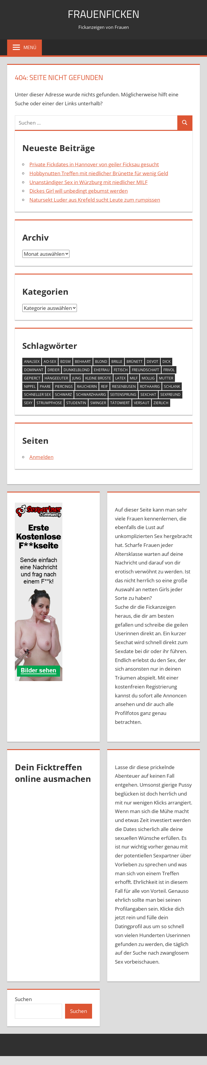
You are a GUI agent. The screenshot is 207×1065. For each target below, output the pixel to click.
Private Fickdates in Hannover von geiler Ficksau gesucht (94, 164)
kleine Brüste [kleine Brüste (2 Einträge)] (98, 378)
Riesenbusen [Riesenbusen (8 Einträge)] (124, 386)
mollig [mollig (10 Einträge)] (148, 378)
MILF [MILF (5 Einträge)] (134, 378)
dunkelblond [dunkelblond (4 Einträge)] (77, 369)
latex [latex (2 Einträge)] (120, 378)
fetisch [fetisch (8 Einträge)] (121, 369)
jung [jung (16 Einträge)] (76, 378)
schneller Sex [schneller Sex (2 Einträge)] (37, 394)
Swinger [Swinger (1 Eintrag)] (98, 402)
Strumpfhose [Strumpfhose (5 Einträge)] (49, 402)
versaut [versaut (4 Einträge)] (141, 402)
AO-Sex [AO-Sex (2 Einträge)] (50, 361)
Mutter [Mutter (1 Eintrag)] (166, 378)
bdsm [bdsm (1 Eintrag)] (65, 361)
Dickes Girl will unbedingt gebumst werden (78, 190)
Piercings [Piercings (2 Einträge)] (64, 386)
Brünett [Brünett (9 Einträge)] (135, 361)
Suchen (23, 999)
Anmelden (41, 457)
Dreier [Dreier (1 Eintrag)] (53, 369)
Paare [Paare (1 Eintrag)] (45, 386)
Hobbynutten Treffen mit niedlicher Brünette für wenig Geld (98, 173)
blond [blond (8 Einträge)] (101, 361)
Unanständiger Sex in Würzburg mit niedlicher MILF (88, 182)
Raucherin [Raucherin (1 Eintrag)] (87, 386)
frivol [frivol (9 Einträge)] (169, 369)
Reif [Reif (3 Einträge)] (104, 386)
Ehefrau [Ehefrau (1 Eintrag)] (102, 369)
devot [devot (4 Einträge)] (152, 361)
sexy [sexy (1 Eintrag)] (28, 402)
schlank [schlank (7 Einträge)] (172, 386)
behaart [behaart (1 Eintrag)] (83, 361)
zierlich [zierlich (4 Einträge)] (161, 402)
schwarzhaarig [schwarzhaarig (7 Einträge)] (91, 394)
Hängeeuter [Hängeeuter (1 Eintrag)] (56, 378)
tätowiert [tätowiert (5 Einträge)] (120, 402)
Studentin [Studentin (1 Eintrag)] (76, 402)
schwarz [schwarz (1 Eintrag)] (63, 394)
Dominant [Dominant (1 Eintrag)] (33, 369)
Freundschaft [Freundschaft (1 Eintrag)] (145, 369)
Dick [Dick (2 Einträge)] (166, 361)
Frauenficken (103, 14)
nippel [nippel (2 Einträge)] (30, 386)
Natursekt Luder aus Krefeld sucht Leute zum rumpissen (94, 199)
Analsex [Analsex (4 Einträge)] (31, 361)
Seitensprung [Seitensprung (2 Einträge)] (123, 394)
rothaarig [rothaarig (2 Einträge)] (150, 386)
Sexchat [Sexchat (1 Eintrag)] (148, 394)
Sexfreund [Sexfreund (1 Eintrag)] (170, 394)
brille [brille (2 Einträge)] (116, 361)
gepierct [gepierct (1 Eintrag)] (32, 378)
